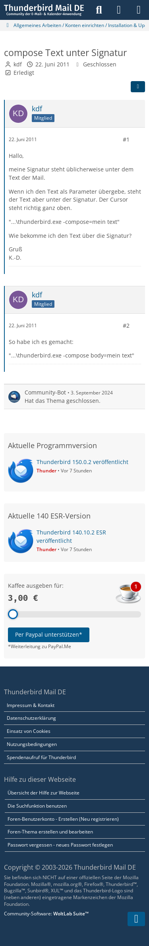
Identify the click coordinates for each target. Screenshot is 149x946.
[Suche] (99, 10)
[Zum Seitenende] (136, 919)
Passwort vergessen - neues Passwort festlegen (60, 844)
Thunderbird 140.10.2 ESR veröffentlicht (71, 536)
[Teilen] (138, 86)
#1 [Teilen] (126, 139)
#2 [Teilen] (126, 325)
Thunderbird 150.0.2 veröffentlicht (82, 462)
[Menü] (139, 10)
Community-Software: (46, 913)
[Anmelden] (119, 10)
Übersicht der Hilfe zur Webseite (43, 792)
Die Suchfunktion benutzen (37, 805)
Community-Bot (45, 392)
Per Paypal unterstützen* (48, 634)
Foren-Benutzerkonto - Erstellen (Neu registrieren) (63, 819)
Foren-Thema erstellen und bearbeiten (50, 831)
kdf (18, 64)
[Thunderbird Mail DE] (43, 10)
